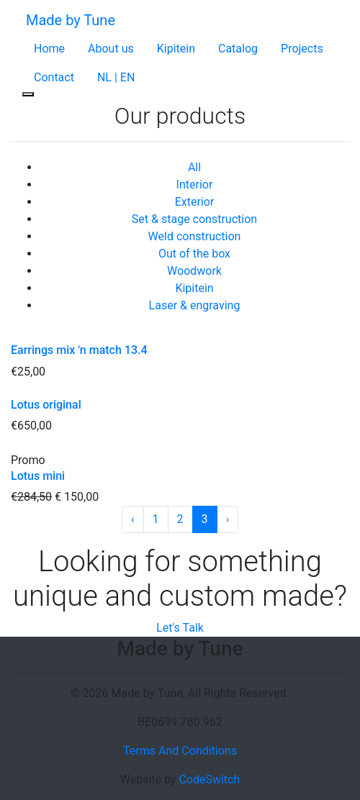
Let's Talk (180, 628)
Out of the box (194, 253)
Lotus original (46, 405)
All (194, 167)
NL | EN (116, 77)
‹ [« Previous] (133, 519)
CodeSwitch (209, 779)
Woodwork (194, 271)
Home (49, 48)
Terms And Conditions (180, 751)
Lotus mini (38, 476)
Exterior (195, 202)
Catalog (238, 48)
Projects (302, 48)
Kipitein (176, 48)
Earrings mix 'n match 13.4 (79, 350)
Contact (54, 77)
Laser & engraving (194, 305)
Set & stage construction (194, 219)
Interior (194, 184)
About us (111, 48)
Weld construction (194, 236)
